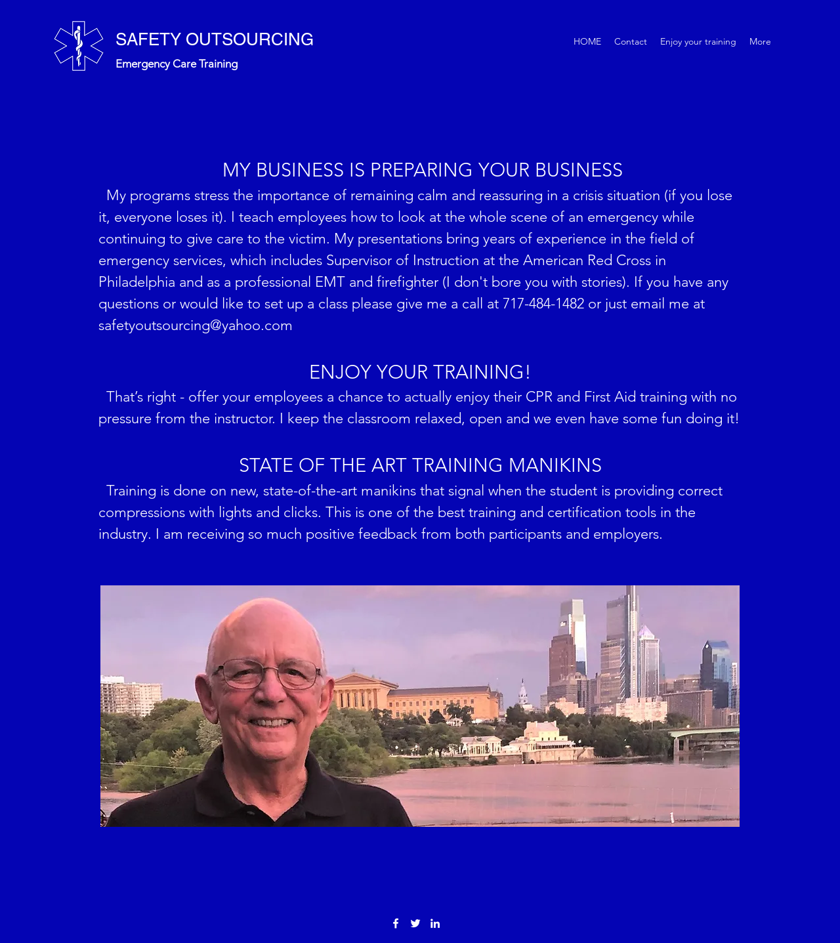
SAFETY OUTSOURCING (215, 39)
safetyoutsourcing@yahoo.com (195, 325)
